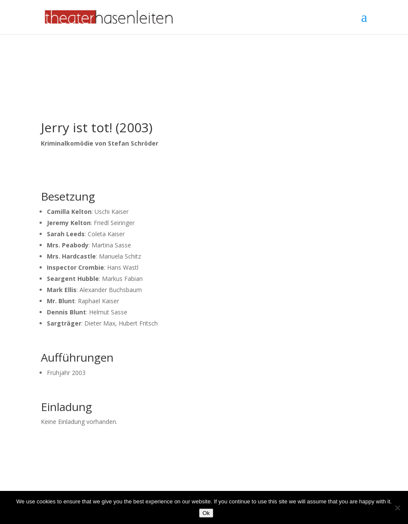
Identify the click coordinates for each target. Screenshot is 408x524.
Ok (206, 513)
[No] (397, 507)
